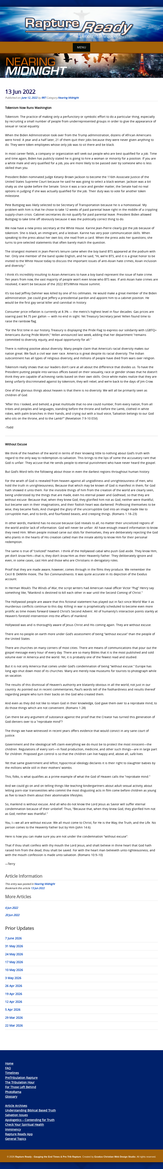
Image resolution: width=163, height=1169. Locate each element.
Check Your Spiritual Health (24, 1125)
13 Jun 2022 (38, 888)
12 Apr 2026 (13, 1002)
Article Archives (16, 1106)
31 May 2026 (14, 946)
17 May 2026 (14, 962)
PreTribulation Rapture (21, 1078)
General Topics (15, 1139)
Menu (81, 47)
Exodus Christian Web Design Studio (115, 1156)
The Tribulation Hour (20, 1082)
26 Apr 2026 (13, 986)
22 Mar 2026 (14, 1025)
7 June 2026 (13, 938)
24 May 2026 (14, 954)
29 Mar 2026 (14, 1018)
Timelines (12, 1073)
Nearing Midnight (68, 97)
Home (9, 1063)
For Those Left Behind (20, 1087)
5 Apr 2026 (12, 1010)
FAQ (8, 1068)
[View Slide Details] (81, 24)
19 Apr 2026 (13, 994)
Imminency (13, 1129)
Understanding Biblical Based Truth (30, 1110)
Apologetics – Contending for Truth (30, 1120)
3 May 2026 (13, 978)
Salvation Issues (16, 1115)
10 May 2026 (14, 970)
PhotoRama (13, 1092)
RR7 (43, 97)
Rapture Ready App (19, 1134)
